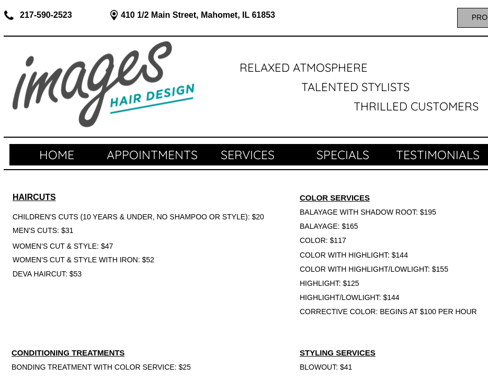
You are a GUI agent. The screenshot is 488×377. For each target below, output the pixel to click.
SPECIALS (342, 154)
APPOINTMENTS (152, 154)
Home (56, 154)
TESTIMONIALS (438, 154)
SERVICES (248, 154)
